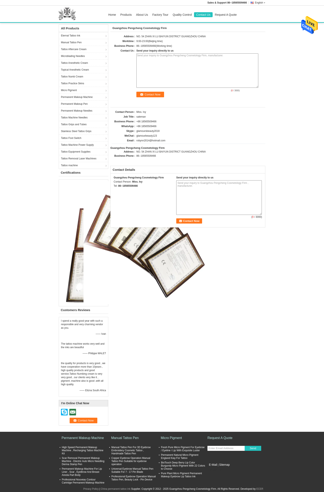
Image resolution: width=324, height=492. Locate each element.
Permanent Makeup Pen (74, 103)
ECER (259, 488)
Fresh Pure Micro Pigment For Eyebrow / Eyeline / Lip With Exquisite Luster (183, 449)
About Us (142, 14)
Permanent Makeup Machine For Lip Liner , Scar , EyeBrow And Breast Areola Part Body (82, 471)
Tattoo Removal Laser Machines (78, 158)
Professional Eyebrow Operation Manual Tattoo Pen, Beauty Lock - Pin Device (133, 478)
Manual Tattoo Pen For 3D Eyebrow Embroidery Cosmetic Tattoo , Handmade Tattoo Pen (131, 450)
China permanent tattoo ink (115, 488)
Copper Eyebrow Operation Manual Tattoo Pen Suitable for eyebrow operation (130, 461)
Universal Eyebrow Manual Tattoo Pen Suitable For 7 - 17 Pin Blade (132, 470)
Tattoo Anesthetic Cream (74, 62)
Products (126, 14)
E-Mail (213, 464)
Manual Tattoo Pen (71, 42)
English (260, 2)
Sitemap (224, 464)
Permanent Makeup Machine (77, 97)
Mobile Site (214, 469)
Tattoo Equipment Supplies (76, 151)
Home (112, 14)
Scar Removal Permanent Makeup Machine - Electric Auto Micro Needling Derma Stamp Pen (83, 461)
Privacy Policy (91, 488)
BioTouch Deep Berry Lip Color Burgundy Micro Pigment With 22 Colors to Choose (183, 465)
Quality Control (182, 14)
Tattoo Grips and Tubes (74, 124)
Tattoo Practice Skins (72, 83)
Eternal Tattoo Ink (70, 35)
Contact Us (203, 14)
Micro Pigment (69, 90)
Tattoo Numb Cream (72, 76)
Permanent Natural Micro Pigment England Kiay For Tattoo (179, 457)
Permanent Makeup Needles (76, 110)
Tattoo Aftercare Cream (73, 49)
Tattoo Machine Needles (74, 117)
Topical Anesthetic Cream (75, 69)
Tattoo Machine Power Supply (77, 144)
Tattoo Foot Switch (71, 138)
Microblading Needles (73, 56)
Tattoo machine (69, 165)
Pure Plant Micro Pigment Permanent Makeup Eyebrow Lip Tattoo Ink (181, 475)
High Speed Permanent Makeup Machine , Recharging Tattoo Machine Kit (82, 450)
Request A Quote (226, 14)
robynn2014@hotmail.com (150, 140)
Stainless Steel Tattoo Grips (76, 131)
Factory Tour (160, 14)
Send (253, 448)
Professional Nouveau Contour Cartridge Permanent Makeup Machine (83, 481)
